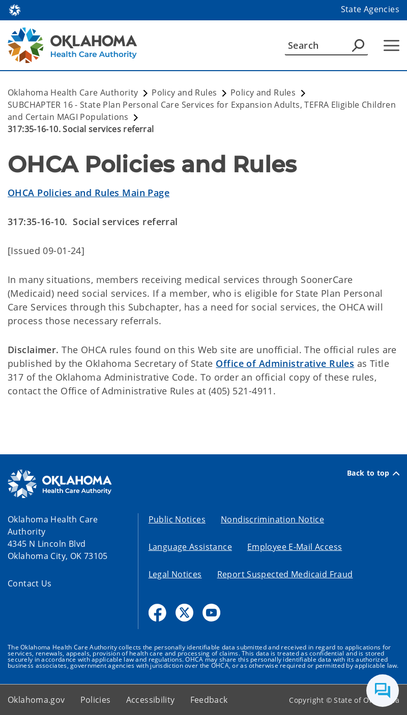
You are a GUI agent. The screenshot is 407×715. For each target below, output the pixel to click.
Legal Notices (175, 574)
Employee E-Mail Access (294, 546)
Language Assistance (190, 546)
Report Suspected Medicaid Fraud (285, 574)
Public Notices (177, 519)
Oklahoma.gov (36, 699)
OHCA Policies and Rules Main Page (88, 192)
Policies (95, 699)
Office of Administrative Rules (285, 363)
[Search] (326, 45)
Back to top (373, 473)
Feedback (209, 699)
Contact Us (30, 583)
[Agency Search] (358, 45)
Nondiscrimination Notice (272, 519)
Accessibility (150, 699)
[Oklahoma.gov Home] (15, 9)
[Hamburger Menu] (391, 45)
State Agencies (370, 9)
